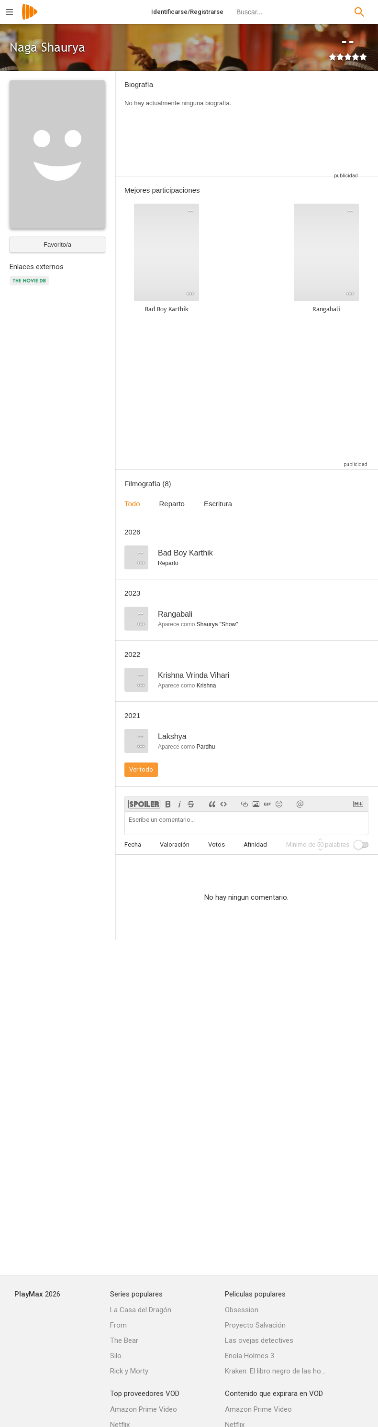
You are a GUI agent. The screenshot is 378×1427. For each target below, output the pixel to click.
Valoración (174, 844)
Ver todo (141, 769)
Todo (132, 504)
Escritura (218, 504)
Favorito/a (57, 244)
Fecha (132, 844)
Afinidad (255, 844)
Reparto (172, 504)
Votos (216, 844)
